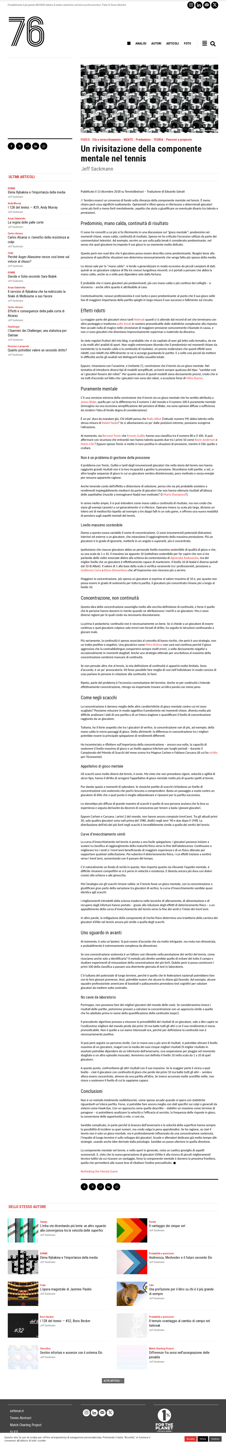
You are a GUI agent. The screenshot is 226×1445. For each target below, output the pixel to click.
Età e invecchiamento (107, 139)
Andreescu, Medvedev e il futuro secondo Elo (180, 1257)
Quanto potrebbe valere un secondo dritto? (37, 350)
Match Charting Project (161, 1348)
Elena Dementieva (115, 570)
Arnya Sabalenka (16, 218)
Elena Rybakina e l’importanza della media (36, 192)
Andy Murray (14, 203)
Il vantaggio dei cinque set (167, 1226)
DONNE (11, 188)
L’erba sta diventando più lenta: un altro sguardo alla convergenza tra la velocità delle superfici (73, 1228)
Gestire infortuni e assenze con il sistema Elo (71, 1352)
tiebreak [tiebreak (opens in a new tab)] (139, 319)
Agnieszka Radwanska (184, 558)
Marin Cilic (87, 444)
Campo (43, 1221)
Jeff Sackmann (97, 168)
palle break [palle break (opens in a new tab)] (124, 324)
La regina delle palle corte (26, 222)
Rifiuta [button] (203, 1439)
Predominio (143, 139)
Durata (152, 1221)
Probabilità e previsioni (161, 1253)
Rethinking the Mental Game (99, 1171)
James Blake (88, 402)
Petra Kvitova (154, 645)
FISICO (85, 139)
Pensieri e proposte (179, 139)
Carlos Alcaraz (15, 233)
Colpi (10, 253)
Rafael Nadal (110, 423)
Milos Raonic (194, 378)
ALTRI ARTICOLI (113, 1380)
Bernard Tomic (111, 436)
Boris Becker (47, 1316)
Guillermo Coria (91, 570)
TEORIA (158, 139)
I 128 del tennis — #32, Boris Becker (65, 1321)
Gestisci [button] (215, 1439)
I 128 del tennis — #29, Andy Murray (33, 207)
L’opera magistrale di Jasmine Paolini (65, 1289)
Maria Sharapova (174, 494)
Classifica (45, 1348)
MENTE (128, 139)
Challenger (14, 326)
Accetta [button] (191, 1439)
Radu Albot (154, 419)
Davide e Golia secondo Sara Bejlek (32, 276)
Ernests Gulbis (136, 436)
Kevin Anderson (205, 440)
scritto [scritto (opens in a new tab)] (213, 753)
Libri (151, 1285)
